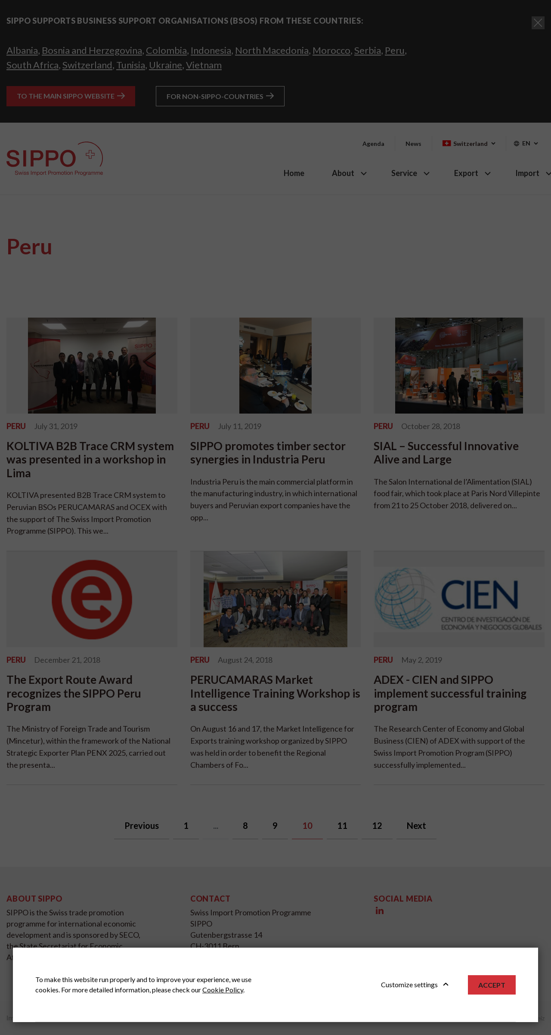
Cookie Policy (222, 990)
